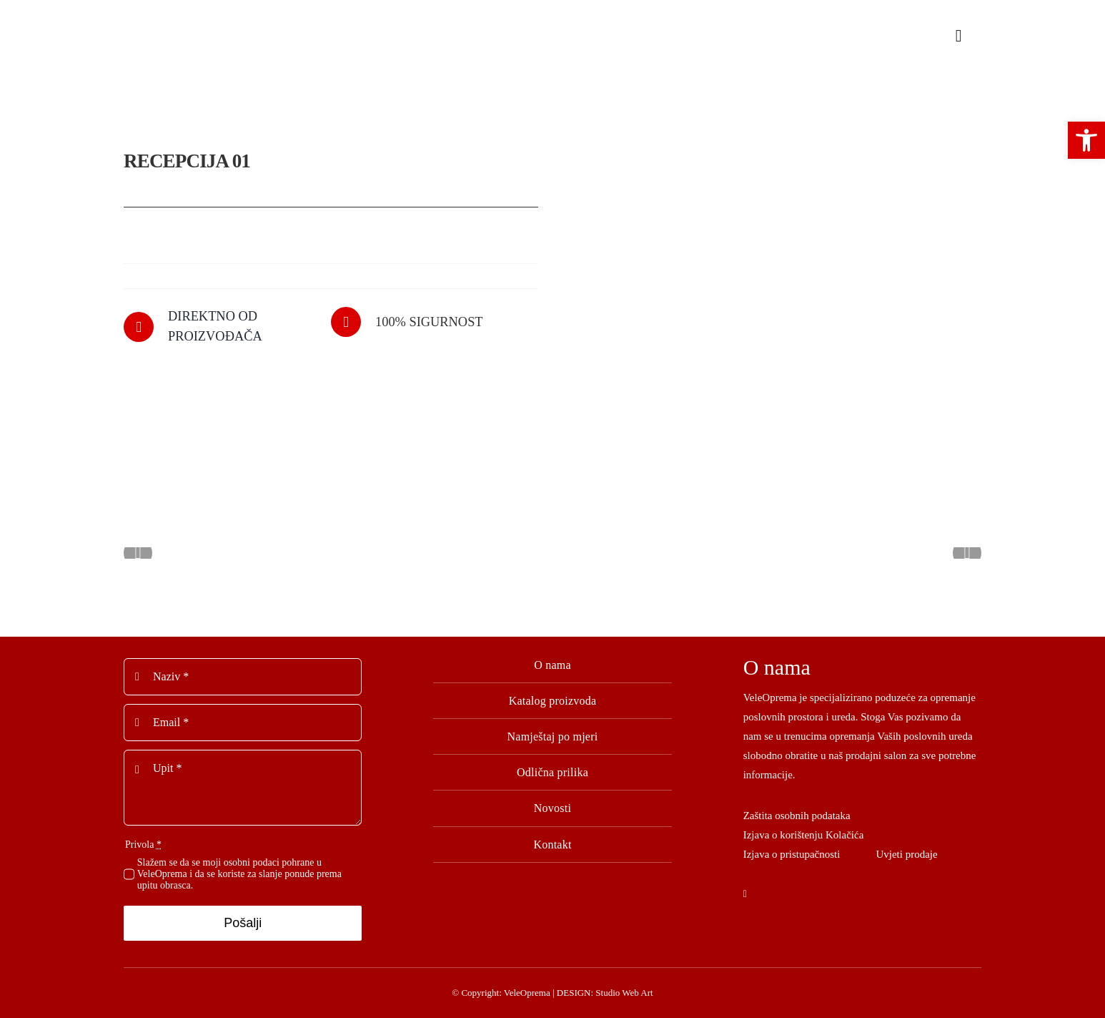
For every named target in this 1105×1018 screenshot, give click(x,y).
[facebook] (745, 891)
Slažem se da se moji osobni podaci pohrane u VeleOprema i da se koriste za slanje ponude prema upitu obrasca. (239, 871)
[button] (1086, 140)
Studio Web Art (624, 989)
